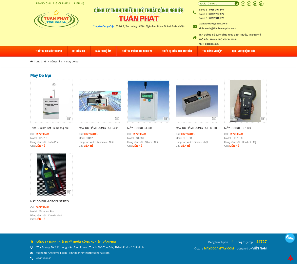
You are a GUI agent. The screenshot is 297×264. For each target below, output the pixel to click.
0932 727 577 (216, 14)
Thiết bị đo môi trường (49, 51)
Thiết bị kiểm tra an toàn (177, 51)
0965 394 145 (216, 9)
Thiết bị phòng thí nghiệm (137, 51)
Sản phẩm (56, 61)
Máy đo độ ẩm (103, 51)
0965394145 (43, 258)
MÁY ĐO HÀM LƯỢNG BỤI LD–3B (196, 127)
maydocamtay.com (219, 248)
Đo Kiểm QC (78, 51)
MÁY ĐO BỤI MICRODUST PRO (49, 201)
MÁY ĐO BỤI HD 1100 (237, 127)
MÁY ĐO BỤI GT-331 (139, 127)
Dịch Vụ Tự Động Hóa (243, 51)
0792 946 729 (216, 18)
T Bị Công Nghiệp (212, 51)
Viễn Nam (259, 248)
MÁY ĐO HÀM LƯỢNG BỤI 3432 (98, 127)
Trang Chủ (43, 3)
